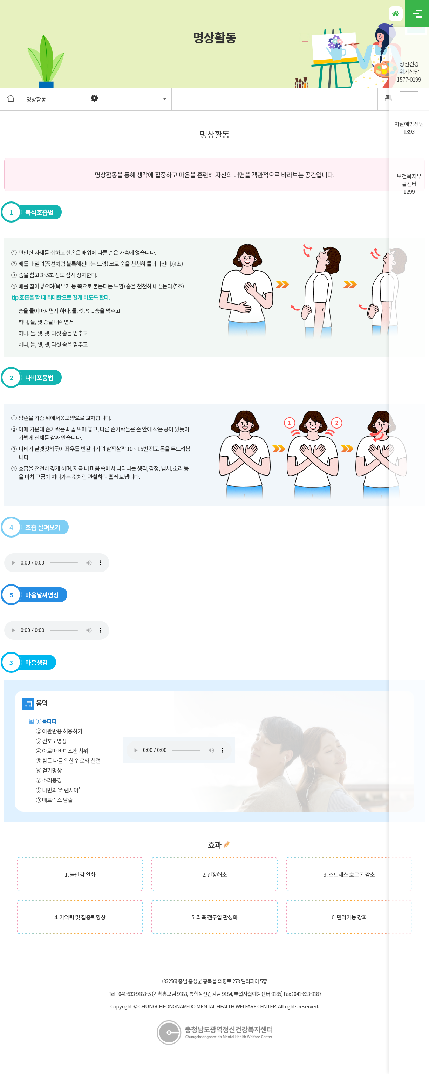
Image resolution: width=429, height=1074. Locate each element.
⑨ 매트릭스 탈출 (54, 799)
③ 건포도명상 (51, 741)
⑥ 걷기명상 (49, 770)
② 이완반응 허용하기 (59, 731)
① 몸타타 (46, 721)
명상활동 (36, 99)
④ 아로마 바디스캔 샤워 (62, 750)
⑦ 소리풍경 (49, 780)
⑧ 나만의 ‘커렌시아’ (58, 790)
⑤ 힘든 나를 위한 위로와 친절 (68, 760)
